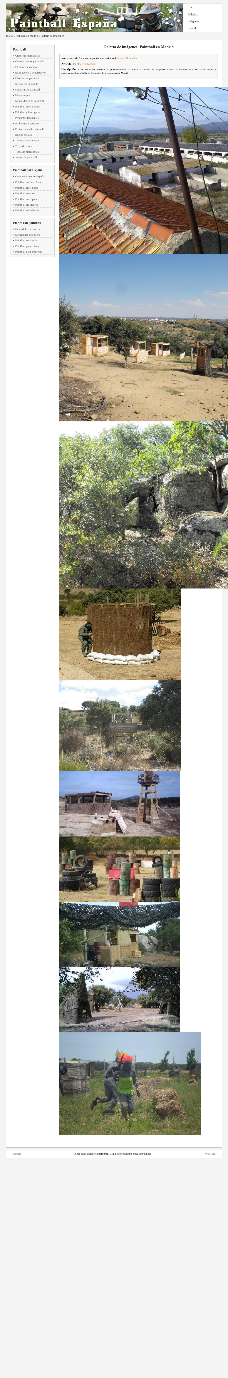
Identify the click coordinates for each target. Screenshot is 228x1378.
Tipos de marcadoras (27, 151)
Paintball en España (26, 199)
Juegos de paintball (26, 157)
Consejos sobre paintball (29, 61)
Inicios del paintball (26, 83)
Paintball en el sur (25, 193)
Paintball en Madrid (26, 35)
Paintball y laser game (27, 112)
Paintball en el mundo (27, 106)
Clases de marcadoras (27, 55)
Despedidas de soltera (27, 229)
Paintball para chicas (27, 246)
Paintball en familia (26, 240)
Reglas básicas (23, 134)
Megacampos (22, 95)
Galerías (193, 14)
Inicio (191, 7)
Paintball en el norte (26, 187)
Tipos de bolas (23, 146)
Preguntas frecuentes (27, 117)
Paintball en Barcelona (28, 182)
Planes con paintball (27, 223)
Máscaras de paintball (27, 89)
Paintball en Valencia (27, 210)
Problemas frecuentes (27, 123)
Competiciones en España (29, 176)
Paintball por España (28, 170)
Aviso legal (210, 1153)
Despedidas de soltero (27, 234)
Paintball (19, 49)
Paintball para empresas (28, 251)
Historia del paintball (27, 78)
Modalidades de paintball (29, 100)
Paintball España (127, 58)
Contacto (16, 1153)
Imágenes (193, 21)
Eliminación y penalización (30, 72)
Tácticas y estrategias (27, 140)
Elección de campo (26, 67)
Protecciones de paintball (29, 129)
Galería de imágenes (52, 35)
